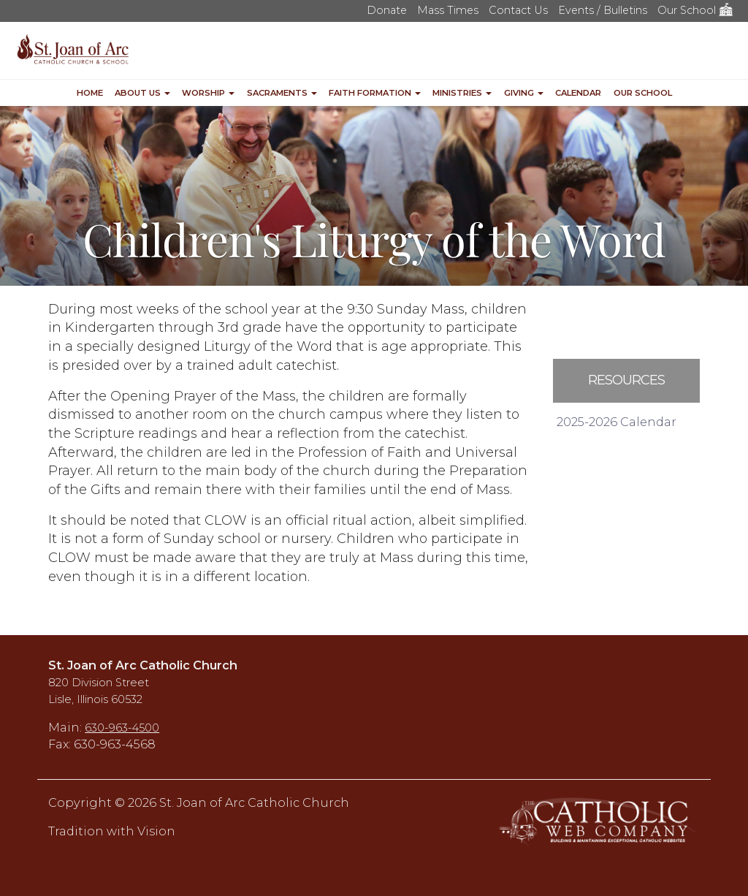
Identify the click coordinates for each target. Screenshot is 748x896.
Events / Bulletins (602, 10)
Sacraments (282, 93)
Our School (695, 10)
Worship (208, 93)
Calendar (578, 93)
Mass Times (447, 10)
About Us (142, 93)
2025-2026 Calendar (616, 421)
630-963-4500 (122, 727)
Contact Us (518, 10)
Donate (387, 10)
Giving (523, 93)
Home (90, 93)
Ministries (462, 93)
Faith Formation (375, 93)
